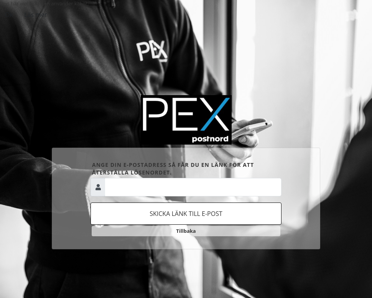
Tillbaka (186, 230)
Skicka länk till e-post (186, 213)
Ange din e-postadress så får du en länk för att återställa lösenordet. (173, 168)
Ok (9, 14)
